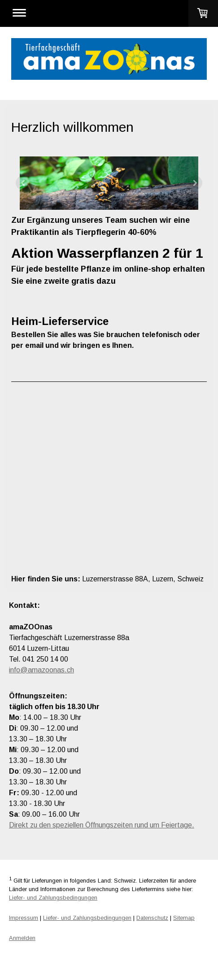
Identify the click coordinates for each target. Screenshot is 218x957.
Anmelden (22, 938)
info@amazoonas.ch (41, 670)
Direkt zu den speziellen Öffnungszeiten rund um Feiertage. (101, 825)
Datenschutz (152, 917)
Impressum (23, 917)
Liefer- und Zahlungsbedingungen (53, 897)
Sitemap (184, 917)
